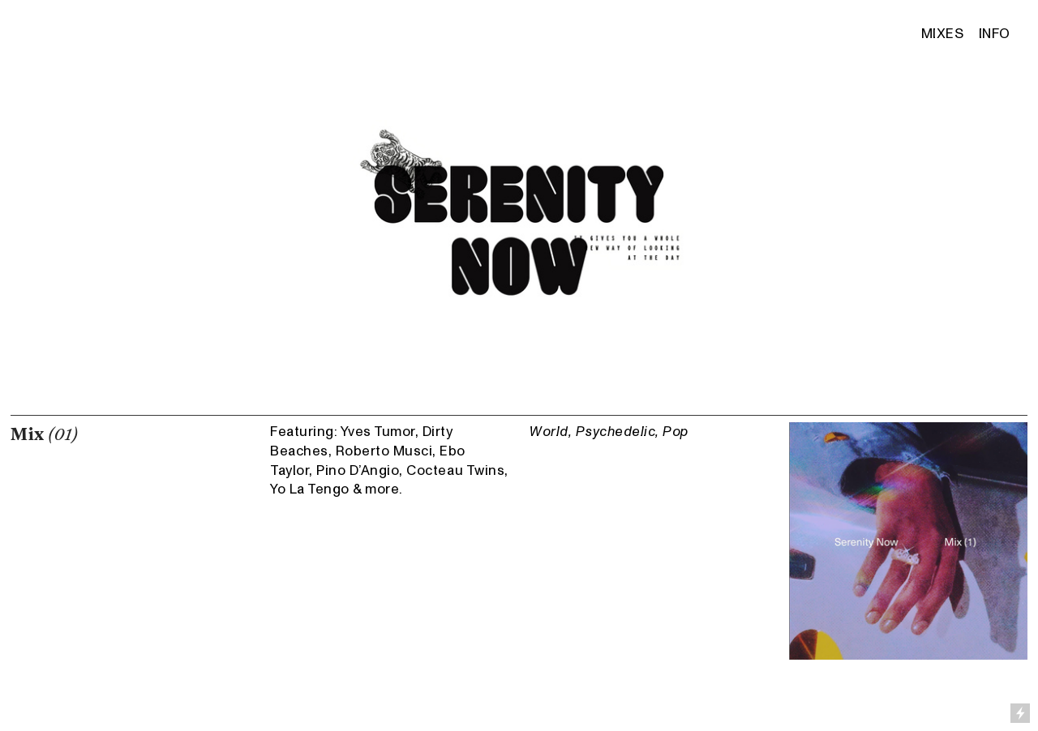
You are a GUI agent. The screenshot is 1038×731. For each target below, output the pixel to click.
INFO (994, 33)
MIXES (944, 33)
